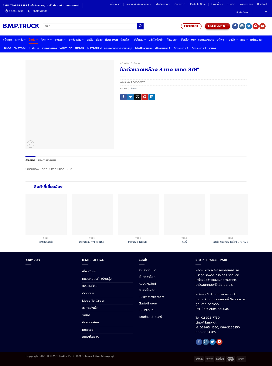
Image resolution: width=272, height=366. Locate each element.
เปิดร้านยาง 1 (162, 48)
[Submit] (140, 26)
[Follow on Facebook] (235, 26)
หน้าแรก (7, 40)
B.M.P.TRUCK (20, 26)
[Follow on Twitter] (249, 26)
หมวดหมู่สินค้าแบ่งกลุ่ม (138, 4)
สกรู (244, 40)
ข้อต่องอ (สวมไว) (138, 242)
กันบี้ (184, 242)
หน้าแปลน (257, 40)
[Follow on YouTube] (262, 26)
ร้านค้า (231, 4)
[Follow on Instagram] (242, 26)
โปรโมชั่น (34, 48)
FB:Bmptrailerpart (151, 297)
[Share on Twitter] (130, 97)
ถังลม (99, 40)
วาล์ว (233, 40)
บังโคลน (140, 40)
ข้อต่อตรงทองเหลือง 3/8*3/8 (230, 242)
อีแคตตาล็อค (246, 4)
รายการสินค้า (49, 48)
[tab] (31, 160)
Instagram (94, 48)
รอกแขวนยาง (206, 40)
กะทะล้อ (20, 40)
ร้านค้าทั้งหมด (147, 270)
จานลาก (60, 40)
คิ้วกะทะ (46, 40)
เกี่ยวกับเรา (115, 4)
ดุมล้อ (90, 40)
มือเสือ (185, 40)
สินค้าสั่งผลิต (147, 290)
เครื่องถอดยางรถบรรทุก (118, 48)
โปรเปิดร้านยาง (143, 48)
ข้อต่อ (33, 40)
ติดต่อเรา (180, 4)
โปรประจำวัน (162, 4)
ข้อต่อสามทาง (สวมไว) (92, 242)
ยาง (193, 40)
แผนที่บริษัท (146, 310)
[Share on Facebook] (123, 97)
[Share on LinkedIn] (151, 97)
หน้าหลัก (124, 63)
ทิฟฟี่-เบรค (111, 40)
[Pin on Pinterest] (144, 97)
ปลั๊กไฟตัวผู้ (156, 40)
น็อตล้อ (126, 40)
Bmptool (262, 4)
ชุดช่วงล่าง (76, 40)
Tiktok (79, 48)
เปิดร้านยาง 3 (198, 48)
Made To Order (198, 4)
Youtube (66, 48)
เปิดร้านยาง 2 (180, 48)
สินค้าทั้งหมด (242, 12)
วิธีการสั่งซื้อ (217, 4)
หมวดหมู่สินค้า (148, 283)
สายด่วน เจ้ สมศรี (150, 317)
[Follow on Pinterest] (256, 26)
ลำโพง (222, 40)
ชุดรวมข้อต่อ (46, 242)
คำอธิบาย (31, 160)
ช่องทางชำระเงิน (47, 160)
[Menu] (266, 12)
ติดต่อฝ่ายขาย (148, 303)
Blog (7, 48)
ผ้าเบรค (172, 40)
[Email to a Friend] (137, 97)
